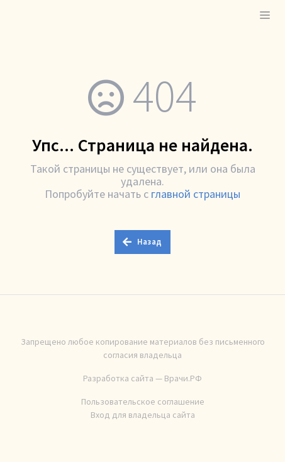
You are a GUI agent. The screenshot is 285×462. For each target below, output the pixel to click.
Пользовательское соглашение (142, 401)
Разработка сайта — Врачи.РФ (142, 378)
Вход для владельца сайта (143, 414)
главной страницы (195, 194)
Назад (142, 241)
